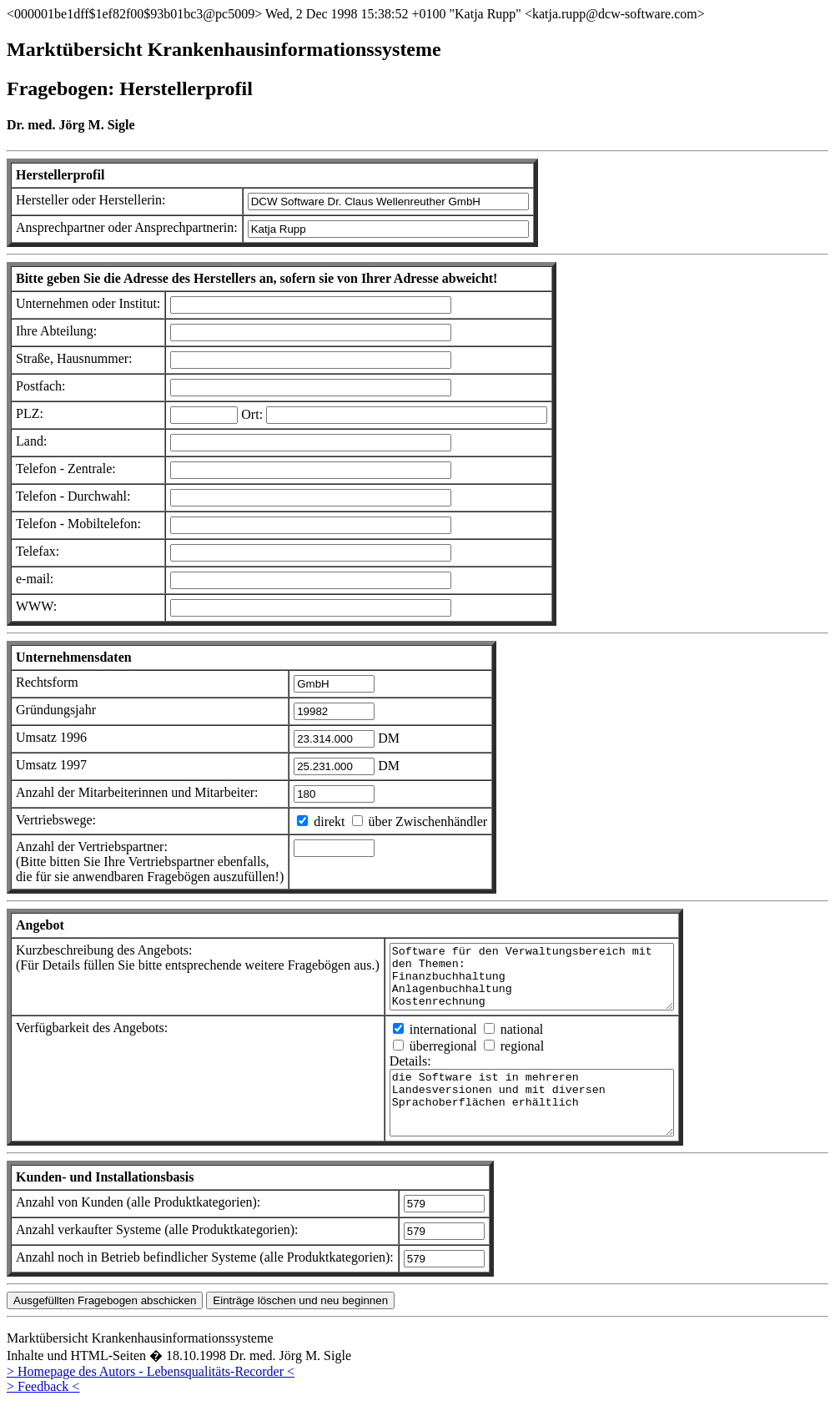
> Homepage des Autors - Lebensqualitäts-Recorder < (150, 1396)
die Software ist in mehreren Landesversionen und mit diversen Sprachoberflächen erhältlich (548, 1121)
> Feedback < (43, 1411)
